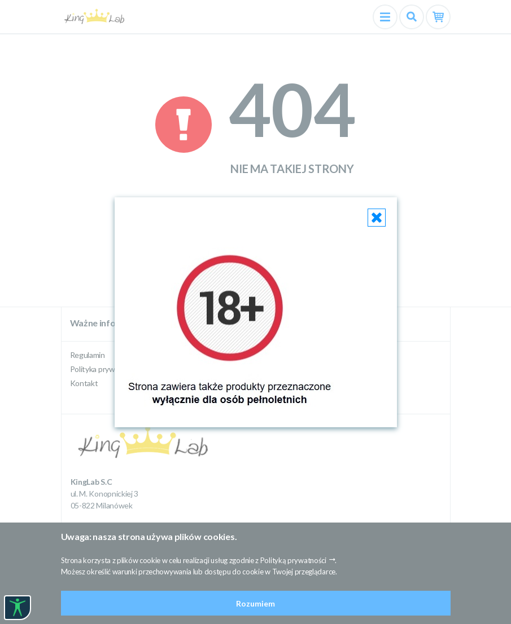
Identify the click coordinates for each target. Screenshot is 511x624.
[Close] (377, 218)
